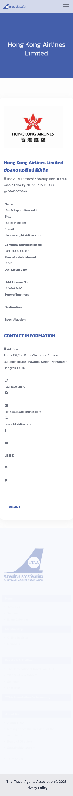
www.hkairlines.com (19, 424)
